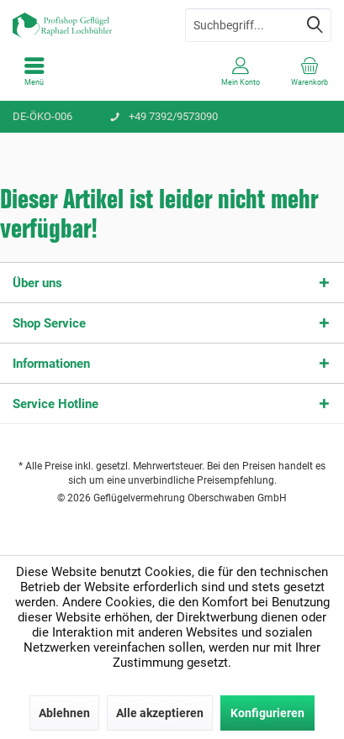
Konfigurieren (267, 713)
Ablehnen (64, 713)
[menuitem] (34, 71)
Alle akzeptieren (160, 713)
